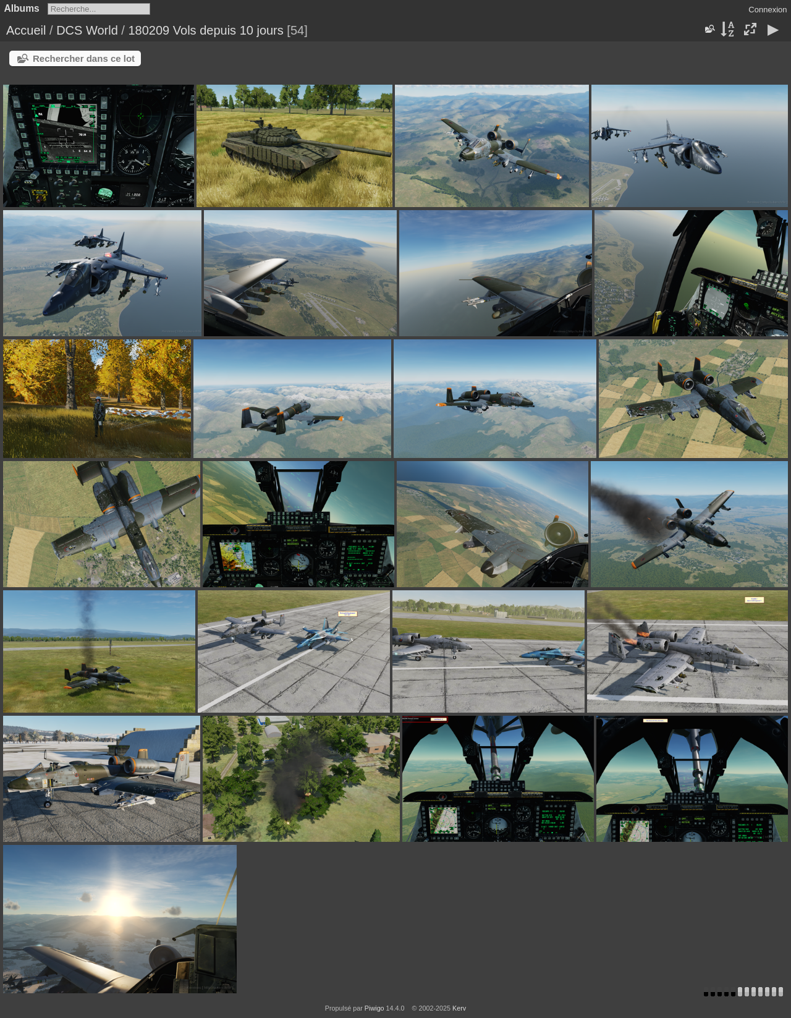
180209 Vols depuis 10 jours (205, 30)
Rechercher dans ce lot (84, 58)
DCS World (87, 30)
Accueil (26, 30)
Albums (22, 8)
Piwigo (374, 1008)
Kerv (459, 1008)
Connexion (767, 9)
